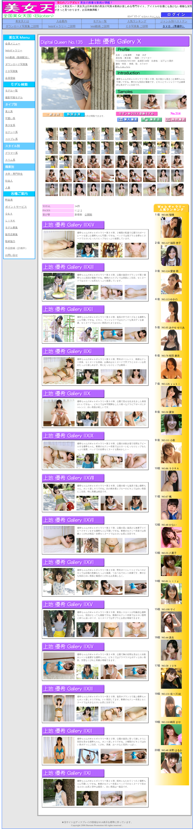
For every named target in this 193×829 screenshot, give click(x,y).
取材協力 (10, 241)
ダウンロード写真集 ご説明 (22, 26)
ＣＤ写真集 (11, 71)
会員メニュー (12, 43)
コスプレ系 (11, 139)
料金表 (9, 199)
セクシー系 (11, 132)
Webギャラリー (13, 50)
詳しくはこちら (123, 67)
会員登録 (10, 78)
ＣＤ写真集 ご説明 (137, 26)
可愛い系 (10, 118)
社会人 (9, 180)
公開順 (88, 214)
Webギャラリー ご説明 (61, 26)
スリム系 (10, 159)
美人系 (9, 111)
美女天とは (22, 21)
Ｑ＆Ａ (9, 213)
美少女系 (10, 125)
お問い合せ (11, 255)
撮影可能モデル (14, 97)
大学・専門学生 (14, 173)
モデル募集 (11, 227)
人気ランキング (136, 21)
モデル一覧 (100, 21)
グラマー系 (11, 153)
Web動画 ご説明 (100, 26)
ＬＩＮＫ (10, 220)
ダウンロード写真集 (16, 64)
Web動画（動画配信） (17, 57)
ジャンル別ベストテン (173, 21)
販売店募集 (11, 234)
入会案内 (61, 21)
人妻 (7, 187)
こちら (157, 16)
